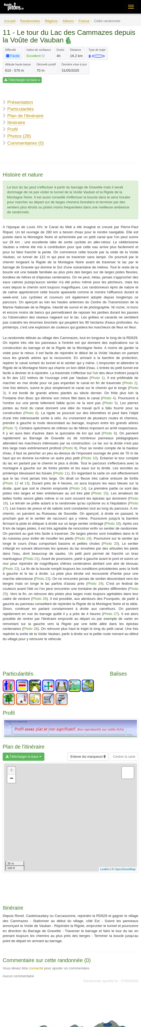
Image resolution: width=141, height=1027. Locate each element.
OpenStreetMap (125, 869)
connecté (36, 968)
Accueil (9, 21)
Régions (51, 21)
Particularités (20, 109)
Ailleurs (68, 21)
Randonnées (30, 21)
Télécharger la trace (22, 80)
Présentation (20, 102)
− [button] (11, 779)
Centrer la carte (124, 757)
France (83, 21)
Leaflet (104, 869)
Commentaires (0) (25, 143)
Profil (12, 129)
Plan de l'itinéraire (25, 115)
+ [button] (11, 771)
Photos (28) (19, 136)
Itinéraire (16, 122)
